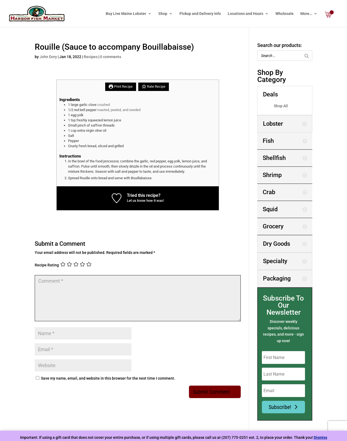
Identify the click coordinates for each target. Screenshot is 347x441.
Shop (162, 14)
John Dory (48, 57)
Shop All (281, 106)
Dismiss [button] (320, 437)
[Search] (306, 56)
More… (306, 14)
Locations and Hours (245, 14)
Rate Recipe (153, 86)
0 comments (110, 57)
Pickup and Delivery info (200, 14)
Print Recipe (120, 86)
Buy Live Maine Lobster (126, 14)
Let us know (136, 201)
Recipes (91, 57)
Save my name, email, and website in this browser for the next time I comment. (108, 378)
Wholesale (284, 14)
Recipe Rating (47, 265)
